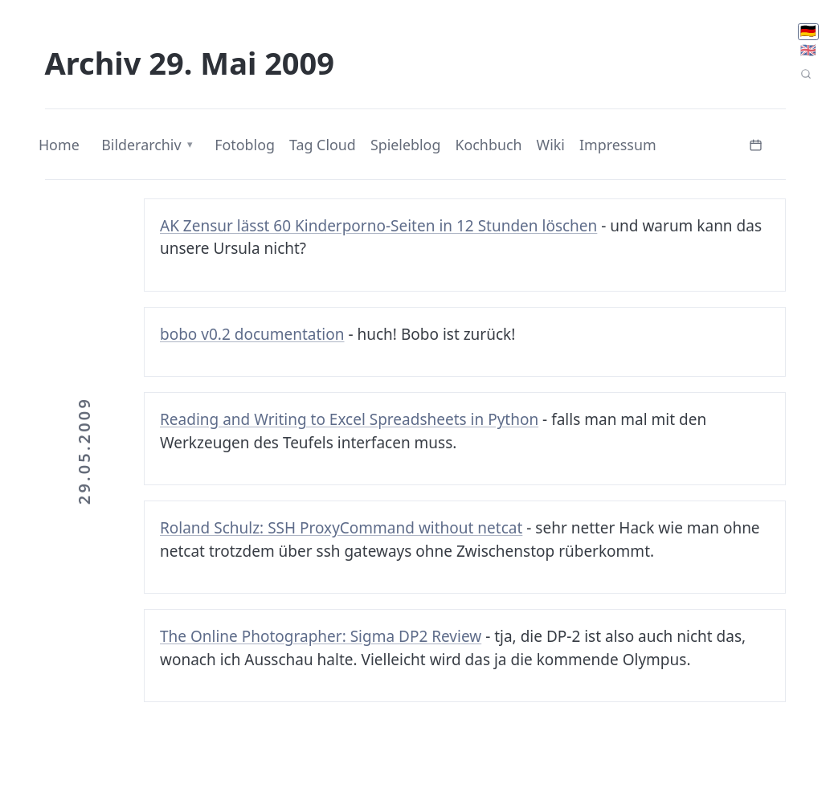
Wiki (551, 144)
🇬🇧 (808, 50)
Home (59, 144)
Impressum (617, 144)
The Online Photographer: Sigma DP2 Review (320, 636)
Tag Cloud (322, 144)
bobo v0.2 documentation (252, 334)
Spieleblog (405, 144)
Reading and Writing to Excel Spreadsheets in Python (349, 419)
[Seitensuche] (806, 75)
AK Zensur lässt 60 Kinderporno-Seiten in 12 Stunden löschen (378, 225)
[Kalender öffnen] (755, 143)
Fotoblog (245, 144)
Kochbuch (488, 144)
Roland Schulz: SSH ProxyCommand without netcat (341, 527)
